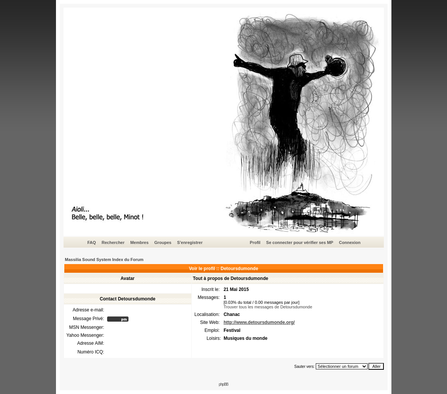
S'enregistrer (189, 242)
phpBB (223, 384)
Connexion (349, 242)
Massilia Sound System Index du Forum (104, 259)
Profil (255, 242)
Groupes (162, 242)
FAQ (91, 242)
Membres (139, 242)
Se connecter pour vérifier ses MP (299, 242)
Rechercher (113, 242)
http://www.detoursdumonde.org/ (259, 322)
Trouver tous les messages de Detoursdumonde (268, 307)
